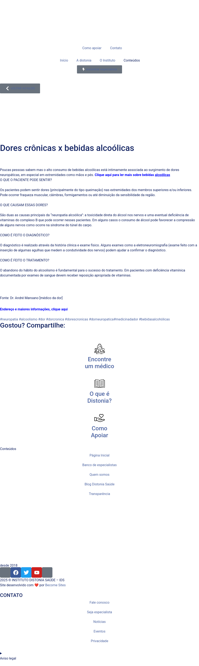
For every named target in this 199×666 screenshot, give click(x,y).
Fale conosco (99, 602)
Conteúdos (132, 60)
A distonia (84, 60)
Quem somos (99, 475)
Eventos (99, 631)
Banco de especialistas (99, 465)
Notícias (99, 622)
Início (63, 60)
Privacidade (99, 641)
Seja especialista (99, 612)
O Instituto (107, 60)
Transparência (99, 494)
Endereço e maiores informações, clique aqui (34, 309)
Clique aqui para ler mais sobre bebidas (125, 175)
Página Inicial (99, 455)
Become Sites (55, 585)
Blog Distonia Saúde (99, 484)
